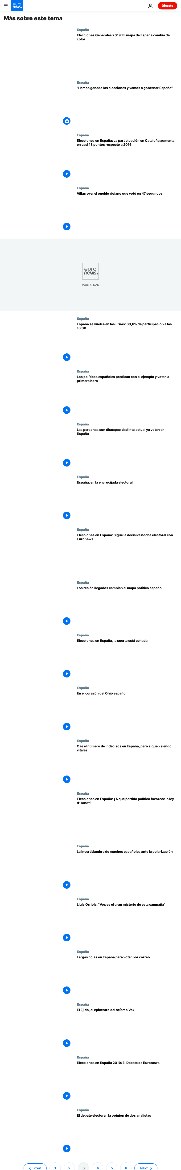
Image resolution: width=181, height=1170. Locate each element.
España (83, 29)
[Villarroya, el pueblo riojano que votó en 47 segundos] (127, 212)
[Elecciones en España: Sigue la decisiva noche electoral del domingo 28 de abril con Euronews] (127, 553)
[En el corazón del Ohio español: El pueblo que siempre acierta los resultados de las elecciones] (127, 712)
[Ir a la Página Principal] (17, 5)
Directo (167, 6)
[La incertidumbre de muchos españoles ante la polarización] (127, 870)
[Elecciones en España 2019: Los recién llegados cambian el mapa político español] (127, 606)
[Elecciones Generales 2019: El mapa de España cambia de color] (127, 54)
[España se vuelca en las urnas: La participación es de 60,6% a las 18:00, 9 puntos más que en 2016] (127, 343)
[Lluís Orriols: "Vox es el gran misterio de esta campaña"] (127, 923)
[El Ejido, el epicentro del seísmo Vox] (127, 1028)
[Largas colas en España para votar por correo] (127, 976)
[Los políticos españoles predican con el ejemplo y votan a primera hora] (127, 395)
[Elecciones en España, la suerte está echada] (127, 659)
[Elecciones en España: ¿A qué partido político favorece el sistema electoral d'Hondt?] (127, 817)
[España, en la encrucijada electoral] (127, 501)
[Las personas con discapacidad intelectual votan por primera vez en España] (127, 448)
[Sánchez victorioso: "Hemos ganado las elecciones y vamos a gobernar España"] (127, 106)
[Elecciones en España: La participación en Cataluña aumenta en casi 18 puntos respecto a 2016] (127, 159)
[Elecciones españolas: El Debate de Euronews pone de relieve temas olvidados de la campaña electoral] (127, 1081)
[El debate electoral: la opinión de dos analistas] (127, 1134)
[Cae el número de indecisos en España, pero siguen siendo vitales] (127, 765)
